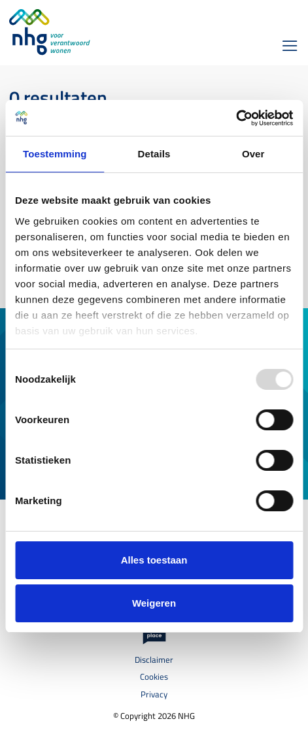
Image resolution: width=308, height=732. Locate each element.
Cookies (154, 677)
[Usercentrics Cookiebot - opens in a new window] (236, 118)
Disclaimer (154, 660)
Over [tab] (253, 153)
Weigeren (154, 603)
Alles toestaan (154, 559)
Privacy (154, 694)
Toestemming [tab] (55, 153)
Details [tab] (154, 153)
